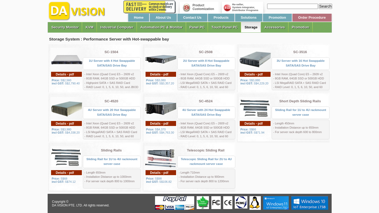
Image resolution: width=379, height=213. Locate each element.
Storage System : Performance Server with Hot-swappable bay (109, 39)
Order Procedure (312, 17)
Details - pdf (65, 74)
